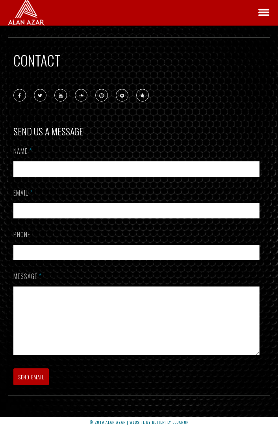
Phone (21, 234)
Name (22, 151)
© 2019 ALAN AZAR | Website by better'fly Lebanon (139, 422)
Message (27, 276)
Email (23, 193)
